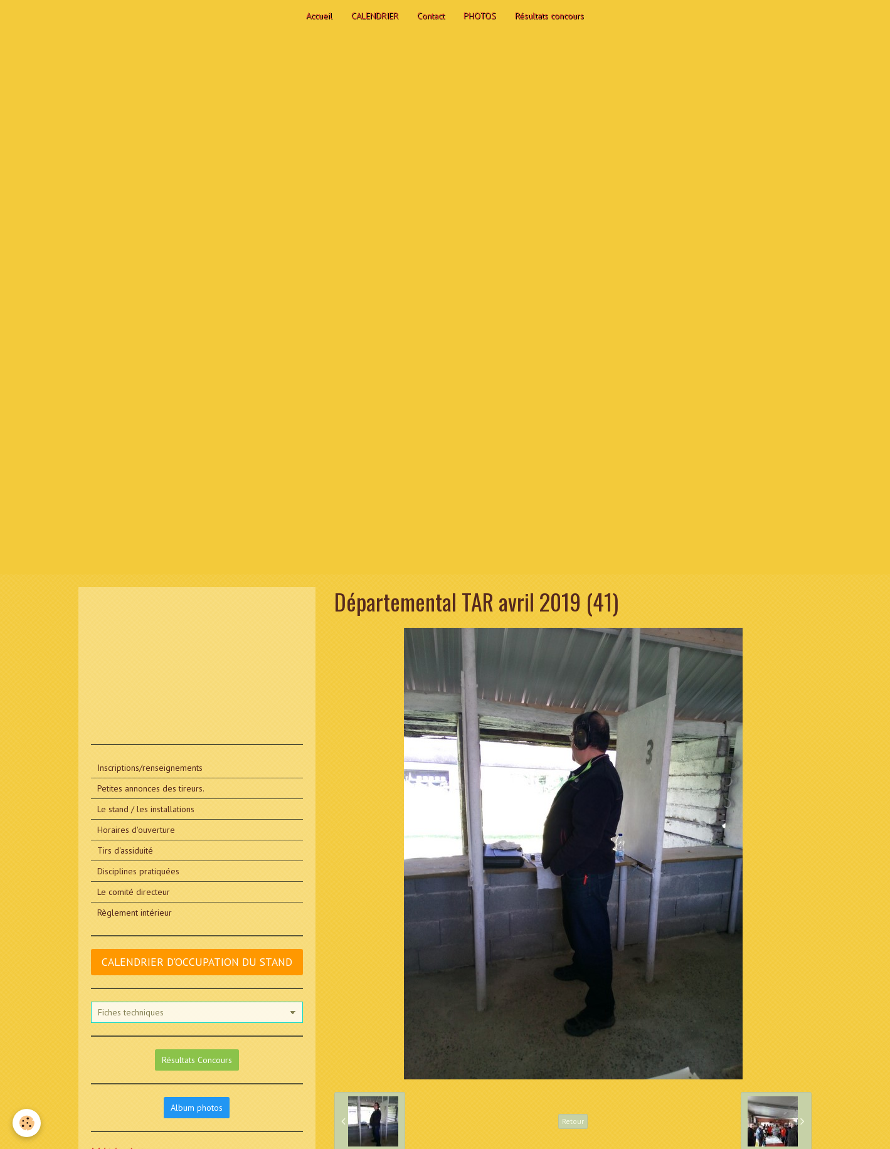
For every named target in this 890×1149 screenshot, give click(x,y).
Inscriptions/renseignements (150, 767)
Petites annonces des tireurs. (150, 788)
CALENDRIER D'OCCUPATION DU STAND (197, 962)
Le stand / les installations (145, 809)
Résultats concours (549, 15)
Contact (431, 15)
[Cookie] (27, 1123)
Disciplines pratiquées (138, 871)
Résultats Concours (197, 1060)
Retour (573, 1121)
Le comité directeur (133, 891)
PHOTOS (480, 15)
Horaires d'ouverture (136, 829)
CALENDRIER (374, 15)
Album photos (197, 1107)
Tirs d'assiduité (125, 850)
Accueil (319, 15)
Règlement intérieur (134, 912)
